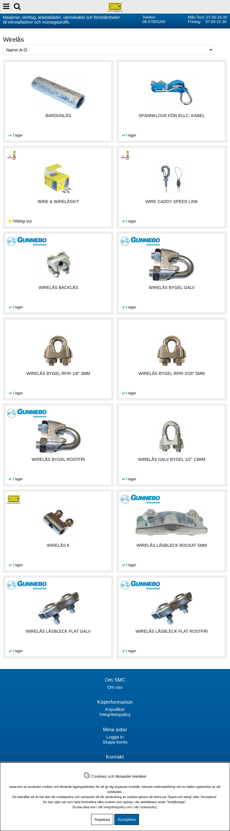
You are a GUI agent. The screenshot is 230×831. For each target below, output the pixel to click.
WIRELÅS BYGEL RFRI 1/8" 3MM (58, 373)
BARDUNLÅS (58, 115)
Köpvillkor (115, 709)
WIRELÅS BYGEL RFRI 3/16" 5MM (172, 373)
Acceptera (127, 819)
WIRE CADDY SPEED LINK (171, 201)
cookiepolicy (148, 807)
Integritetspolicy (115, 714)
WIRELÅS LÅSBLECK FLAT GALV (58, 631)
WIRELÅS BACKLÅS (58, 287)
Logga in (115, 736)
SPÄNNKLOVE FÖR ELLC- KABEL (172, 115)
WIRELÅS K (58, 545)
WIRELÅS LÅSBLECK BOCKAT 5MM (172, 545)
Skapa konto (114, 741)
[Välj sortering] (108, 50)
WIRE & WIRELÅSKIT (58, 201)
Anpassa (102, 819)
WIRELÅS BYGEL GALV (172, 287)
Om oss (115, 687)
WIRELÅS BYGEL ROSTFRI (58, 459)
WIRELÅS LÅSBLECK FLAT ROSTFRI (171, 631)
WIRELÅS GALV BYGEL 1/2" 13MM (171, 459)
